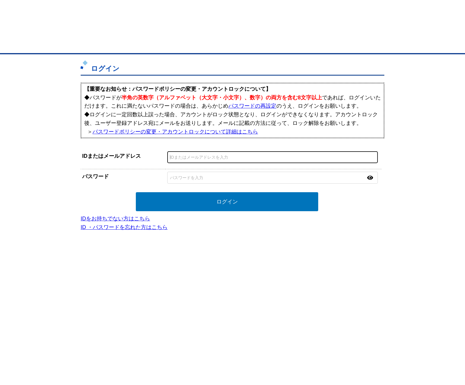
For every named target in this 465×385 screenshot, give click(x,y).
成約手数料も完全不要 (186, 32)
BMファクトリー (165, 301)
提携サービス (163, 309)
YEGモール (288, 303)
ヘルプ (240, 349)
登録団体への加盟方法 (222, 288)
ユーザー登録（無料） (98, 280)
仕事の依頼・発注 (95, 295)
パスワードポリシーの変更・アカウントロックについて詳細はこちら (175, 132)
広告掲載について (134, 349)
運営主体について (341, 295)
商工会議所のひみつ (295, 288)
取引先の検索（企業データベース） (188, 44)
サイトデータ (210, 349)
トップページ (99, 44)
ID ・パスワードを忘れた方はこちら (124, 227)
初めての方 (96, 349)
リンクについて (272, 349)
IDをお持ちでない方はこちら (115, 219)
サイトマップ (173, 349)
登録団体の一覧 (216, 280)
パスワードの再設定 (252, 106)
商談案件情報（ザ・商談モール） (107, 303)
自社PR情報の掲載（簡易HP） (105, 311)
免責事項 (94, 358)
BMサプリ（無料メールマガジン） (108, 319)
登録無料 (109, 32)
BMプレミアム (164, 280)
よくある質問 (337, 288)
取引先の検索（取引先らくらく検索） (111, 288)
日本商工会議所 (291, 280)
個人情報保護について (350, 349)
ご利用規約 (308, 349)
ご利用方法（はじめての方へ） (352, 280)
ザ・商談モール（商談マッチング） (277, 44)
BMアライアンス (165, 317)
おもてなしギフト (293, 295)
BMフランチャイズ (167, 324)
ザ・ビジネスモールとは (307, 10)
